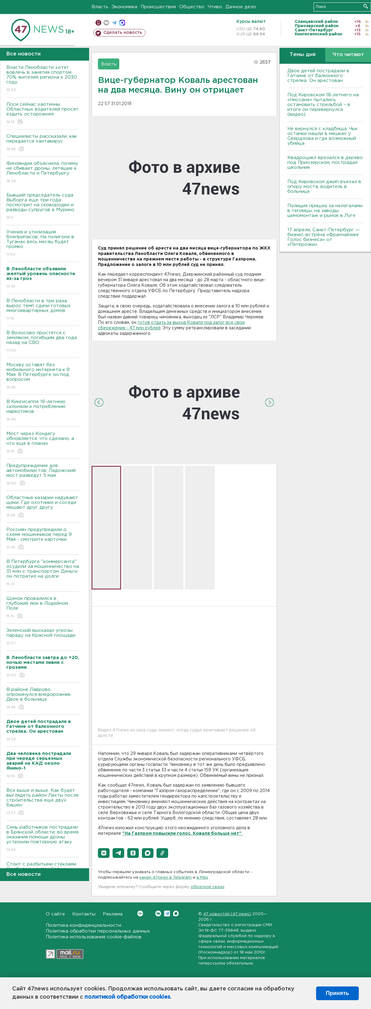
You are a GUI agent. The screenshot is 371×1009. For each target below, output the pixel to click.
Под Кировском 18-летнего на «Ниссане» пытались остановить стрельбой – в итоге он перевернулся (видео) (323, 104)
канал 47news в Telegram (165, 877)
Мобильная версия (98, 23)
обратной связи (207, 887)
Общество (191, 7)
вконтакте (106, 23)
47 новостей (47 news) (227, 914)
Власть (100, 7)
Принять (337, 993)
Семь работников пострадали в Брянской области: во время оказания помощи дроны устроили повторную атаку (42, 838)
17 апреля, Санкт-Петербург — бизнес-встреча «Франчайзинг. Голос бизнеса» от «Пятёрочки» (323, 237)
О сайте (55, 914)
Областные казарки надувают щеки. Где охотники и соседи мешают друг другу (42, 507)
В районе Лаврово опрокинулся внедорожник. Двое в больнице (42, 699)
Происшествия (158, 7)
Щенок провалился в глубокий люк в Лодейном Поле (42, 608)
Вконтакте (140, 913)
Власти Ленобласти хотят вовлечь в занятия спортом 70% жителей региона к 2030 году (42, 79)
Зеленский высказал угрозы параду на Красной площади (42, 637)
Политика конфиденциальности (83, 925)
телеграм (114, 23)
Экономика (124, 7)
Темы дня (302, 54)
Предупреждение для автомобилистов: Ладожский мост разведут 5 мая (42, 475)
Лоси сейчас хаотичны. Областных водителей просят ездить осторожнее (42, 113)
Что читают (348, 54)
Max (176, 913)
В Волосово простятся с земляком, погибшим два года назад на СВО (42, 342)
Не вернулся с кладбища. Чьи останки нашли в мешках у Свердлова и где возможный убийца (322, 136)
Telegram (167, 913)
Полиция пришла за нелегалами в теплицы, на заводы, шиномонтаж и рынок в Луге (324, 211)
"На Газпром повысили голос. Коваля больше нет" (182, 833)
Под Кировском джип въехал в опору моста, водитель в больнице (324, 186)
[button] (104, 853)
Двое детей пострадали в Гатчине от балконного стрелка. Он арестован (318, 76)
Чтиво (215, 7)
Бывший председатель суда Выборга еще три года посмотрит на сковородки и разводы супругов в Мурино (42, 206)
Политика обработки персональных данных (98, 931)
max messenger (122, 23)
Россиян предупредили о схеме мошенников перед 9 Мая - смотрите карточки (42, 539)
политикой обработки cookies (127, 997)
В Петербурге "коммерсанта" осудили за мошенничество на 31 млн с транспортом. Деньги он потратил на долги (42, 573)
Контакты (83, 914)
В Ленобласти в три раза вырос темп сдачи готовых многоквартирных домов (42, 310)
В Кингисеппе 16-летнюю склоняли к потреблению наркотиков (42, 411)
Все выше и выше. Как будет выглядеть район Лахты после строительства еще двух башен (42, 802)
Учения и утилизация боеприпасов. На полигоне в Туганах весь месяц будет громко (42, 243)
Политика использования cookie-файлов (94, 937)
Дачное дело (240, 7)
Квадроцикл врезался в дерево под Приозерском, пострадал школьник (325, 162)
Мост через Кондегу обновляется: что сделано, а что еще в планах (42, 443)
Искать (365, 6)
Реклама (113, 914)
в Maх (202, 877)
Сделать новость (122, 32)
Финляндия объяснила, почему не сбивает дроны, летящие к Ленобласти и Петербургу (42, 172)
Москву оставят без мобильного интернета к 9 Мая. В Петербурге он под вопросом (42, 376)
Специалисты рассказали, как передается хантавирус (42, 143)
